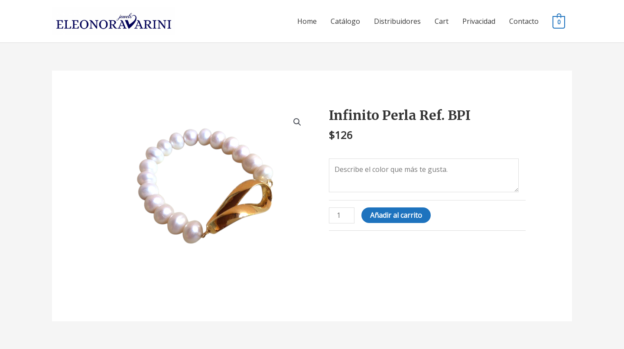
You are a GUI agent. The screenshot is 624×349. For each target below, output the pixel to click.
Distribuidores (397, 21)
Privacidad (478, 21)
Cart (441, 21)
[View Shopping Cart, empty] (558, 21)
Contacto (524, 21)
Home (307, 21)
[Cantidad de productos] (341, 215)
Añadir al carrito (396, 215)
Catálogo (345, 21)
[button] (297, 122)
